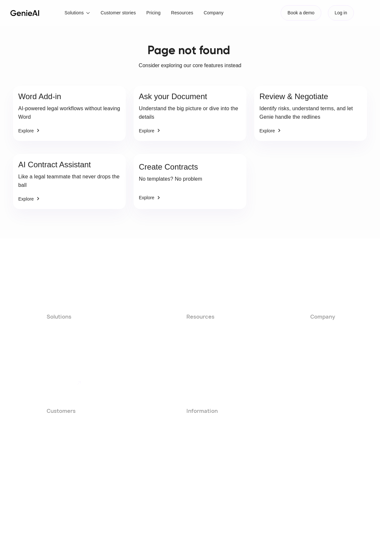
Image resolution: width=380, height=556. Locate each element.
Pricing (153, 12)
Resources (182, 12)
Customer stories (118, 12)
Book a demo (300, 12)
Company (214, 12)
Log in (341, 12)
